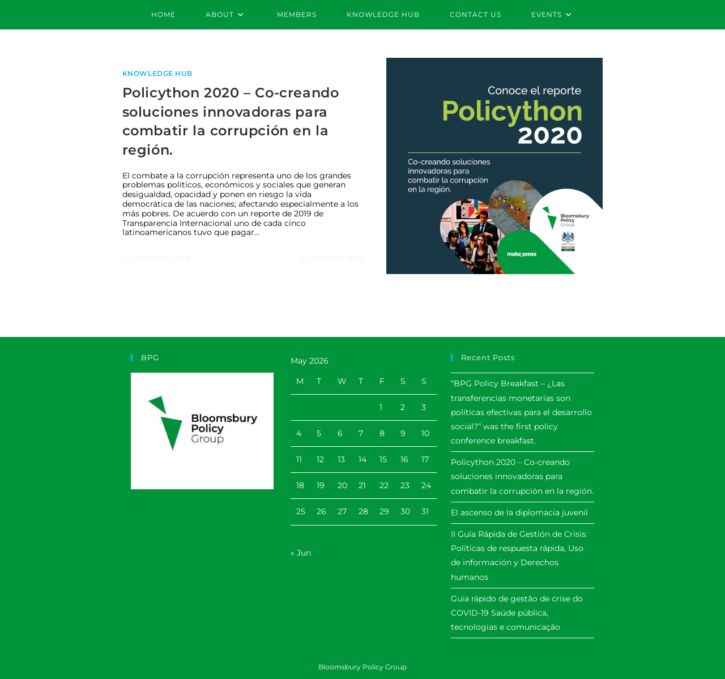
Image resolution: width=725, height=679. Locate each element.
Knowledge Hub (157, 73)
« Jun (301, 553)
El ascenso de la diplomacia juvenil (519, 512)
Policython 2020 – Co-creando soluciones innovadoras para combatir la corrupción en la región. (522, 476)
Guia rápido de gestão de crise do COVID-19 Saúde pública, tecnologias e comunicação (517, 612)
